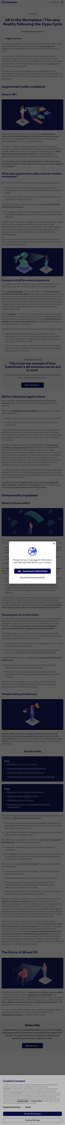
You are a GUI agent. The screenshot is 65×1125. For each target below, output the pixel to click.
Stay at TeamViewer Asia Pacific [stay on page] (32, 577)
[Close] (54, 543)
